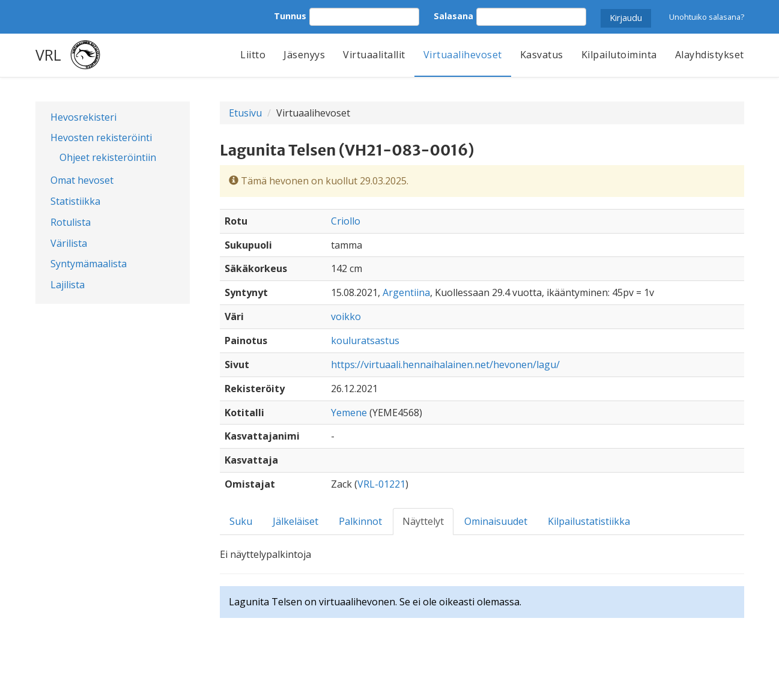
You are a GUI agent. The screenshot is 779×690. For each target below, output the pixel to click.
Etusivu (245, 113)
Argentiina (406, 292)
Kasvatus (541, 54)
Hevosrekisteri (83, 117)
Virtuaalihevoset (462, 54)
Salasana (453, 16)
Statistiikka (75, 201)
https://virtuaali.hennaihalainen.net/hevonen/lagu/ (445, 364)
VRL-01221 (381, 484)
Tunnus (290, 16)
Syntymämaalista (88, 263)
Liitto (252, 54)
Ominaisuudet (495, 521)
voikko (346, 316)
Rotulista (70, 222)
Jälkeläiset (295, 521)
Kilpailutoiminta (619, 54)
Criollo (345, 221)
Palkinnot (360, 521)
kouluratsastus (365, 340)
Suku (240, 521)
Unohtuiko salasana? (706, 16)
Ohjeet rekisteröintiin (107, 157)
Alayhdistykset (709, 54)
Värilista (68, 243)
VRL (48, 54)
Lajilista (67, 284)
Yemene (349, 412)
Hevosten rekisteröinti (101, 137)
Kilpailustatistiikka (589, 521)
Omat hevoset (82, 180)
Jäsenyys (304, 54)
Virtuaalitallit (374, 54)
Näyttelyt (423, 521)
